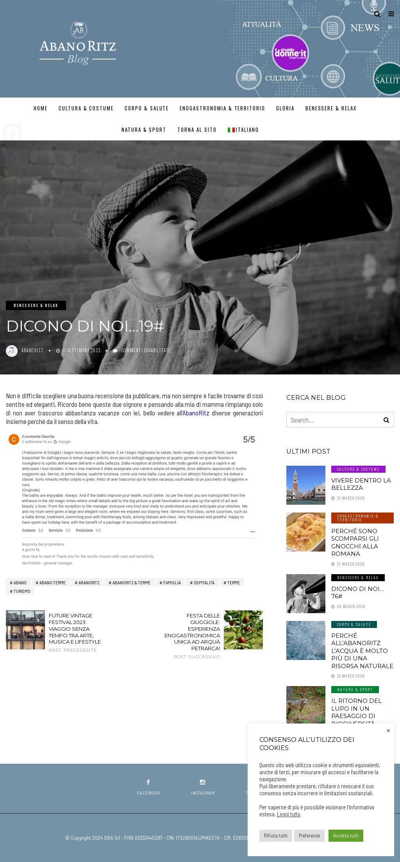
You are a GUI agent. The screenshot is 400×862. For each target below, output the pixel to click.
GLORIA (285, 108)
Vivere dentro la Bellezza (361, 484)
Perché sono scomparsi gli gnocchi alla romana (355, 542)
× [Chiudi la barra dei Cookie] (388, 729)
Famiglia (172, 582)
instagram (203, 787)
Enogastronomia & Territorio (222, 108)
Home (41, 108)
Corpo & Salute (147, 108)
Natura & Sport (143, 129)
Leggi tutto (288, 814)
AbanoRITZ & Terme (131, 582)
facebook (148, 787)
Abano (20, 582)
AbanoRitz (195, 413)
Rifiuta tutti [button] (276, 835)
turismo (22, 591)
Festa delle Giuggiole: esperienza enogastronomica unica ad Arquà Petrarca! (190, 636)
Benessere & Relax (331, 108)
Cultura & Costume (86, 108)
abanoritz (32, 350)
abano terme (52, 582)
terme (233, 582)
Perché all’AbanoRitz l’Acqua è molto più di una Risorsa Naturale (362, 651)
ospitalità (204, 582)
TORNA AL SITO (196, 129)
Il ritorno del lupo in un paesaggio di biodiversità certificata (356, 716)
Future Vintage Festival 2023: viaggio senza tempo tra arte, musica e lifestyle (79, 632)
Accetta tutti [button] (346, 835)
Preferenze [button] (309, 835)
